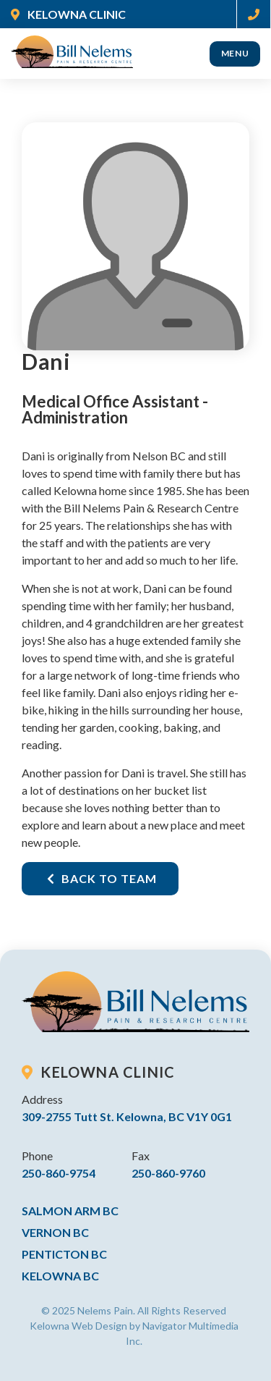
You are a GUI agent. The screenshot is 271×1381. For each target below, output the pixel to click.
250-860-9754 (58, 1173)
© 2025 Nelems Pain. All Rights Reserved (133, 1310)
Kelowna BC (60, 1276)
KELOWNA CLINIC (68, 14)
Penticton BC (64, 1254)
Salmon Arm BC (70, 1210)
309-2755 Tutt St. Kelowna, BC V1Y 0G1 (127, 1116)
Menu (235, 53)
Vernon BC (55, 1232)
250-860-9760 (168, 1173)
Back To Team (102, 878)
